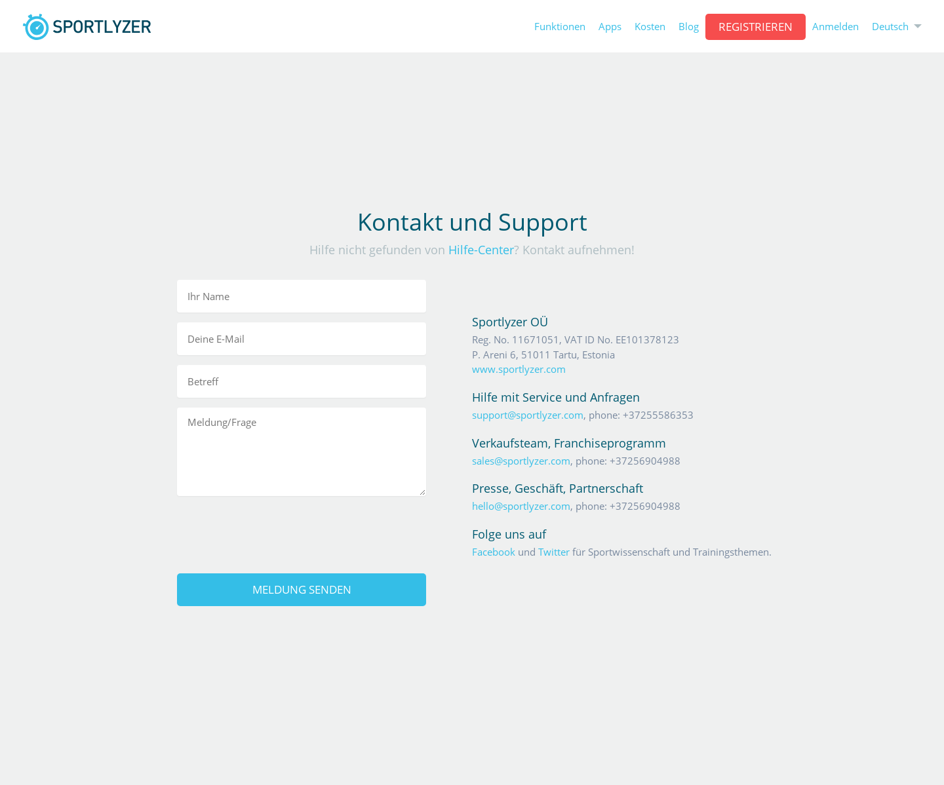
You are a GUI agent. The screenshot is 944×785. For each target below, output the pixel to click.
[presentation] (301, 531)
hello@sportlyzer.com (521, 505)
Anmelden (835, 26)
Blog (688, 26)
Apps (610, 26)
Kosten (650, 26)
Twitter (554, 551)
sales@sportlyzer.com (521, 460)
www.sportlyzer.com (519, 368)
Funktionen (559, 26)
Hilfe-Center (481, 249)
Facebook (493, 551)
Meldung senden (301, 589)
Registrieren (755, 26)
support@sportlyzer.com (527, 414)
